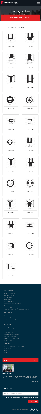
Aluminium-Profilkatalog (10, 316)
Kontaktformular (8, 348)
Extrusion (6, 330)
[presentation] (9, 401)
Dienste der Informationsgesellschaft (14, 308)
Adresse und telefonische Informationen (14, 346)
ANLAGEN (7, 325)
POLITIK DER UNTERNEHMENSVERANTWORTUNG (17, 310)
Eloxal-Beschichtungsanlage (11, 334)
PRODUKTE (8, 313)
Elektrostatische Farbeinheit (11, 338)
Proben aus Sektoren (9, 318)
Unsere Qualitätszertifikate (11, 306)
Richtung (6, 352)
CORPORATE (8, 290)
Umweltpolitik (7, 299)
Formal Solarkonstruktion (10, 322)
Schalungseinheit (8, 332)
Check (4, 397)
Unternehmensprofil (9, 293)
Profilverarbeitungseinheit (10, 336)
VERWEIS (7, 343)
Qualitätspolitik (8, 297)
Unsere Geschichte (9, 295)
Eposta (36, 391)
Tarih (36, 386)
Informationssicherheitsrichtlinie (12, 304)
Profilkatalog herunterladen (11, 320)
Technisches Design (9, 328)
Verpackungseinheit (9, 340)
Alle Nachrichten (34, 381)
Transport (6, 350)
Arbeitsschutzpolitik (9, 301)
